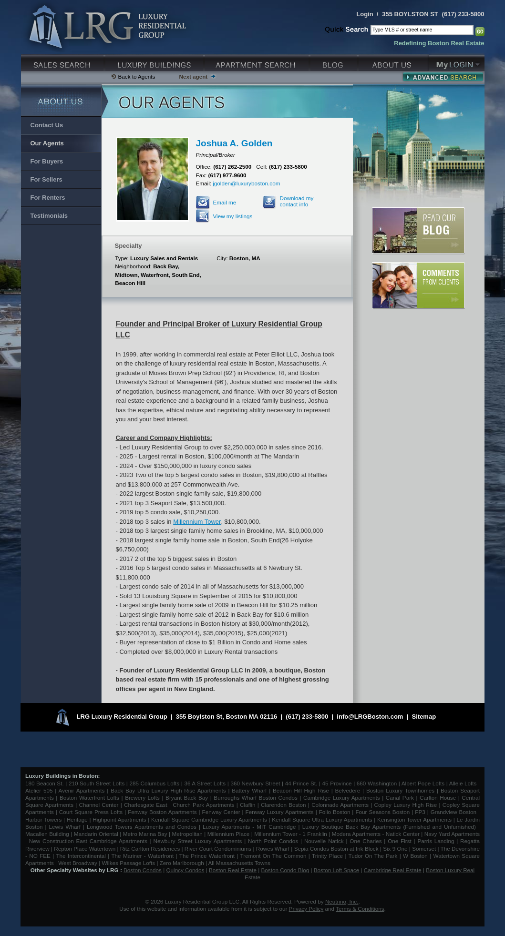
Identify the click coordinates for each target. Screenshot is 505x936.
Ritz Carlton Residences (150, 848)
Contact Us (47, 125)
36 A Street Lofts (205, 783)
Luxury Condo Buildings (155, 61)
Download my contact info (297, 201)
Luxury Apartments (257, 61)
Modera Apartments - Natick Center (376, 834)
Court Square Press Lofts (91, 812)
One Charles (365, 841)
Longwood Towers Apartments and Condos (141, 827)
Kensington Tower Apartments (414, 819)
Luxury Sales (63, 61)
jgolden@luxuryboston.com (246, 183)
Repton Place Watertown (84, 848)
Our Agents (47, 143)
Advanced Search (442, 76)
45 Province (337, 783)
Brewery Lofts (142, 797)
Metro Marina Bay (145, 834)
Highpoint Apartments (120, 819)
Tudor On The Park (373, 856)
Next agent (193, 76)
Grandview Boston (453, 812)
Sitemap (424, 717)
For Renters (48, 197)
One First (400, 841)
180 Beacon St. (44, 783)
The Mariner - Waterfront (142, 856)
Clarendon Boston (283, 805)
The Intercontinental (80, 856)
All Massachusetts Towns (239, 863)
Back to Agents (136, 76)
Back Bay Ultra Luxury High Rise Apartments (168, 790)
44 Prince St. (301, 783)
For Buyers (47, 161)
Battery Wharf (249, 790)
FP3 (421, 812)
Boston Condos (143, 870)
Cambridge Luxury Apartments (341, 797)
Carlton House (438, 797)
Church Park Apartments (203, 805)
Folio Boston (334, 812)
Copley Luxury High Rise (405, 805)
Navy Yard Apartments (452, 834)
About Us (394, 61)
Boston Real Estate (233, 870)
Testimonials (49, 215)
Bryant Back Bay (186, 797)
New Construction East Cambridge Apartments (88, 841)
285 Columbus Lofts (154, 783)
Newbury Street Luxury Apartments (197, 841)
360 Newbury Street (255, 783)
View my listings (233, 216)
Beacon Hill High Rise (301, 790)
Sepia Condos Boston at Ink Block (336, 848)
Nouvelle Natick (324, 841)
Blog (334, 61)
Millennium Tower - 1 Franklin (290, 834)
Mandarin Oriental (96, 834)
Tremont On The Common (273, 856)
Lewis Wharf (65, 827)
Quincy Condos (185, 870)
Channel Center (99, 805)
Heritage (77, 819)
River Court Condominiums (218, 848)
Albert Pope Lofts (423, 783)
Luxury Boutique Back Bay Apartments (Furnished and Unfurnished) (389, 827)
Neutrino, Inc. (342, 901)
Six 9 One (395, 848)
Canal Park (400, 797)
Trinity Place (328, 856)
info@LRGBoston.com (370, 717)
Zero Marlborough (182, 863)
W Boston (416, 856)
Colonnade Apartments (340, 805)
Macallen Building (47, 834)
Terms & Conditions (360, 908)
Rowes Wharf (272, 848)
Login (364, 14)
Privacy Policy (306, 908)
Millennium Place (228, 834)
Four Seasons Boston (383, 812)
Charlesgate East (145, 805)
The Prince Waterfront (207, 856)
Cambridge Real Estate (393, 870)
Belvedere (348, 790)
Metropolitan (188, 834)
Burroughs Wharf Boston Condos (256, 797)
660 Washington (377, 783)
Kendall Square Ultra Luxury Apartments (322, 819)
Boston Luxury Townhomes (400, 790)
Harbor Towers (43, 819)
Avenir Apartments (82, 790)
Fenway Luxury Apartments (280, 812)
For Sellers (46, 179)
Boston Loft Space (337, 870)
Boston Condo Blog (285, 870)
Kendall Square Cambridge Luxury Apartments (210, 819)
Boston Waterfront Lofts (89, 797)
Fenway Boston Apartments (162, 812)
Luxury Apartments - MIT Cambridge (249, 827)
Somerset (424, 848)
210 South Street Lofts (96, 783)
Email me (225, 202)
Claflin (249, 805)
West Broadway (77, 863)
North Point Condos (273, 841)
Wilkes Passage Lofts (128, 863)
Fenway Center (221, 812)
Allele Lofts (463, 783)
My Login (456, 61)
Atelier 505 (40, 790)
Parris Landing (435, 841)
